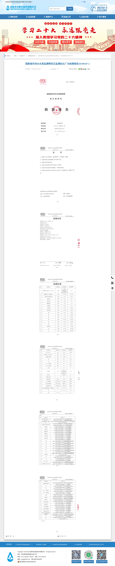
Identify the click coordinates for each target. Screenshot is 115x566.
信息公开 (22, 55)
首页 (15, 55)
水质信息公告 (31, 55)
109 (88, 69)
